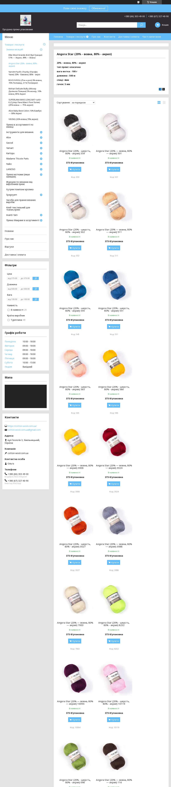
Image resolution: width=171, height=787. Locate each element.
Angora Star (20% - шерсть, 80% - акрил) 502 (148, 152)
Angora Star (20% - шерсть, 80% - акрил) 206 (74, 702)
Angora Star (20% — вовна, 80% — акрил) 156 (74, 623)
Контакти (109, 36)
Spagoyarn (11, 195)
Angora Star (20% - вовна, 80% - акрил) (23, 64)
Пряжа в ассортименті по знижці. (19, 126)
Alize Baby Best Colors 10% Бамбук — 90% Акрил (25, 112)
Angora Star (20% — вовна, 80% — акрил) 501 (111, 152)
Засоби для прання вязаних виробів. (21, 201)
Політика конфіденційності (108, 784)
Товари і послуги (75, 36)
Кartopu (10, 153)
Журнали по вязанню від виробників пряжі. (19, 183)
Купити (75, 169)
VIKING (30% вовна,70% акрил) (23, 119)
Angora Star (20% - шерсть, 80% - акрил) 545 (111, 230)
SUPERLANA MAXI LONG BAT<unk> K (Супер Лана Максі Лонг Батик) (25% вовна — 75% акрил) (25, 102)
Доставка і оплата (128, 36)
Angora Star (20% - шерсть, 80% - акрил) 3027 (111, 387)
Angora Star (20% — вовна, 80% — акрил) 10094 (148, 466)
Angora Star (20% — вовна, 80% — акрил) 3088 (148, 387)
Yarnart (10, 148)
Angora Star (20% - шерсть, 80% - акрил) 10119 (74, 545)
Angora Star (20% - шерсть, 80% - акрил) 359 (74, 152)
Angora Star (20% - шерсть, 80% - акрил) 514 (148, 702)
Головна (58, 36)
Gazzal (9, 143)
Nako (9, 164)
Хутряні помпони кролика (19, 189)
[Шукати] (141, 25)
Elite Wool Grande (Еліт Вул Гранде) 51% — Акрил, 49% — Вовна (25, 56)
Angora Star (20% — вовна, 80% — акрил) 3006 (148, 309)
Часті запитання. (151, 36)
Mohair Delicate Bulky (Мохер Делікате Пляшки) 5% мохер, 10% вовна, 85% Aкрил (25, 91)
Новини (9, 230)
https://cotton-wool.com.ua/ (22, 426)
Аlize (8, 137)
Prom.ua (100, 781)
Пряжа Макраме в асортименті (22, 220)
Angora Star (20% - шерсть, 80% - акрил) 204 (148, 623)
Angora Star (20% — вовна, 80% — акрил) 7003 (74, 466)
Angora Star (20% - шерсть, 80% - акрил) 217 (111, 702)
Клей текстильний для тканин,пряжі (18, 208)
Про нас (96, 36)
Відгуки (9, 246)
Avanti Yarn (12, 215)
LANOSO (10, 169)
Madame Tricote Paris (17, 159)
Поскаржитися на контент (82, 784)
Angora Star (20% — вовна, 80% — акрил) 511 (74, 230)
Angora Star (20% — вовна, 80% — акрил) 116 (148, 545)
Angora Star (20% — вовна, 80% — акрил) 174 (111, 623)
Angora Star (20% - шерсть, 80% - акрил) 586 (111, 309)
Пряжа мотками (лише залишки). (18, 175)
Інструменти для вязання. (20, 132)
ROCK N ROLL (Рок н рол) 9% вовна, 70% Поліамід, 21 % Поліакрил (25, 81)
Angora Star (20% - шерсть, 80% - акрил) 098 (111, 545)
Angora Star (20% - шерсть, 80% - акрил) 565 (74, 309)
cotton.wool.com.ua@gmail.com (24, 429)
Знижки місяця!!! (14, 49)
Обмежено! (98, 8)
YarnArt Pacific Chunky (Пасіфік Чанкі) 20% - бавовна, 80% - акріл (24, 73)
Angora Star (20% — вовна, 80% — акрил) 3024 (74, 387)
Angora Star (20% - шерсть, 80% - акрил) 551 (148, 230)
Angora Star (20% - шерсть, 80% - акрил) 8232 (111, 466)
